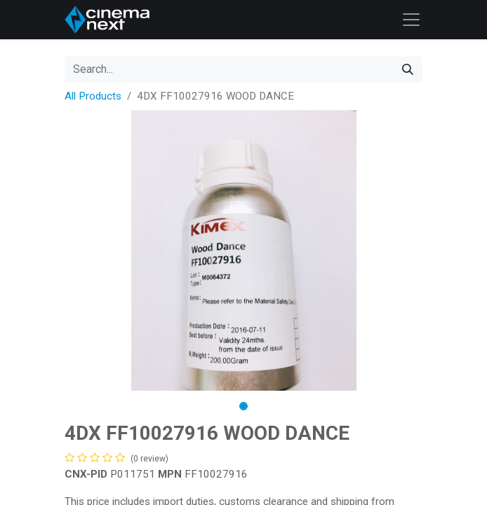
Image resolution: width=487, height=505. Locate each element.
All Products (93, 96)
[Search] (407, 69)
